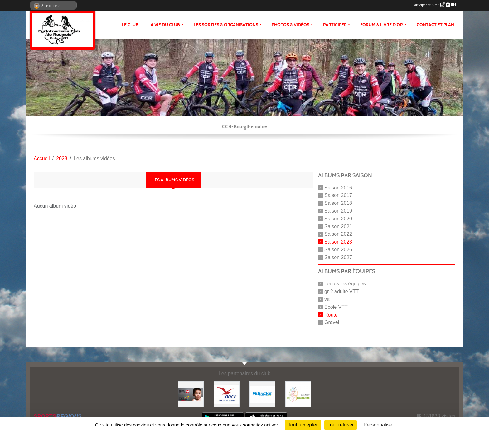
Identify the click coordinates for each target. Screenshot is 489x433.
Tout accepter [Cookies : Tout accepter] (303, 424)
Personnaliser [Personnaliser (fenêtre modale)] (379, 424)
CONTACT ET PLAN (435, 24)
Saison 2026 (338, 249)
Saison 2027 (338, 257)
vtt (327, 299)
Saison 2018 (338, 203)
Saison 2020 (338, 218)
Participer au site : (434, 5)
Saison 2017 (338, 195)
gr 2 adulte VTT (341, 291)
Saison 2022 (338, 234)
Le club (130, 24)
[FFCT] (298, 394)
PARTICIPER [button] (335, 24)
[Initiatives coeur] (191, 394)
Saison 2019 (338, 211)
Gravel (331, 322)
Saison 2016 (338, 187)
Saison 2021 (338, 226)
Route (331, 314)
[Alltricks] (262, 394)
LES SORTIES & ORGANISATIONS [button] (226, 24)
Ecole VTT (336, 307)
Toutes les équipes (345, 283)
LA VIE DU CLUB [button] (164, 24)
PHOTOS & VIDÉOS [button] (290, 24)
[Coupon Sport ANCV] (227, 394)
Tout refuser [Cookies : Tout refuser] (340, 424)
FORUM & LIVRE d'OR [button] (381, 24)
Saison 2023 (338, 241)
